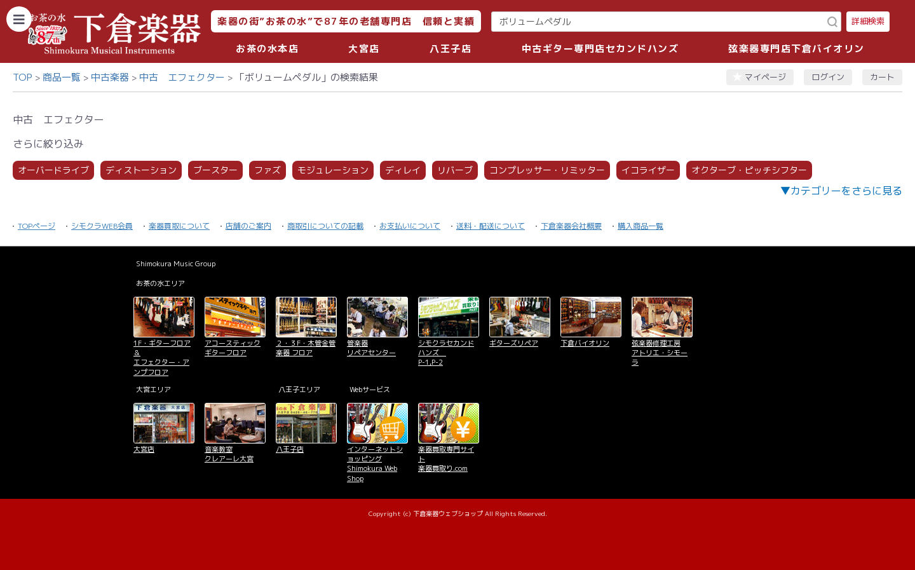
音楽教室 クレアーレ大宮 (229, 454)
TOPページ (36, 226)
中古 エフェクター (182, 77)
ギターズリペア (513, 343)
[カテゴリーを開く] (19, 19)
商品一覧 (62, 77)
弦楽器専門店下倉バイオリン (796, 48)
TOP (22, 77)
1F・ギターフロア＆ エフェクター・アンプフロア (162, 357)
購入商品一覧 (640, 226)
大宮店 (364, 48)
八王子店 (450, 48)
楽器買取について (179, 226)
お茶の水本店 (267, 48)
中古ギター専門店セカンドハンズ (600, 48)
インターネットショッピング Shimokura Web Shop (375, 464)
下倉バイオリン (584, 343)
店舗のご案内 (248, 226)
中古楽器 (110, 77)
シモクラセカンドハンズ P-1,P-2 (446, 353)
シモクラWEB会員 (102, 226)
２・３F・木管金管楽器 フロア (306, 348)
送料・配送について (490, 226)
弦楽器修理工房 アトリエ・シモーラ (660, 353)
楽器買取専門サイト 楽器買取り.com (446, 459)
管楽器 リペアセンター (371, 348)
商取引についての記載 (325, 226)
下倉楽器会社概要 (571, 226)
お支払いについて (409, 226)
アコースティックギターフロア (233, 348)
